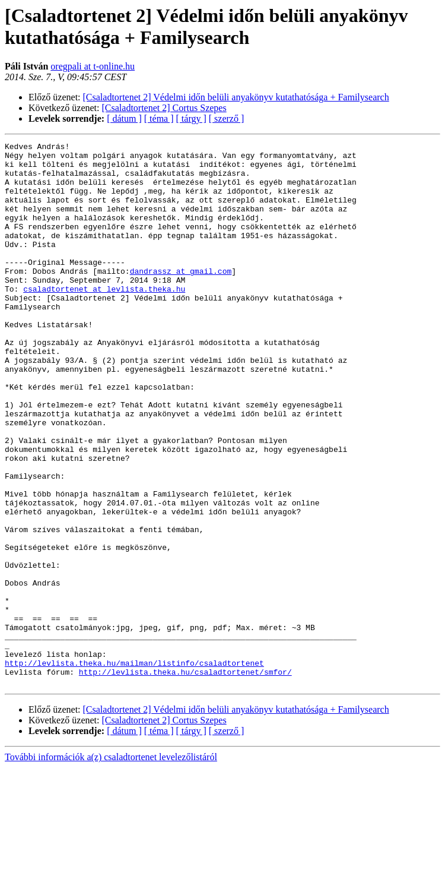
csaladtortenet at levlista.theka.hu (104, 319)
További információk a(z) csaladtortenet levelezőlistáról (111, 866)
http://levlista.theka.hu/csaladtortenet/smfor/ (185, 778)
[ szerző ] (226, 118)
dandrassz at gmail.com (181, 297)
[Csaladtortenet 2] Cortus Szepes (164, 108)
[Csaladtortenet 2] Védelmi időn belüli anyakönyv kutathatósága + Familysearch (236, 97)
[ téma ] (159, 118)
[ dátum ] (124, 118)
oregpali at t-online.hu (92, 66)
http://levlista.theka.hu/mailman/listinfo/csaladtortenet (134, 768)
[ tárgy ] (191, 118)
